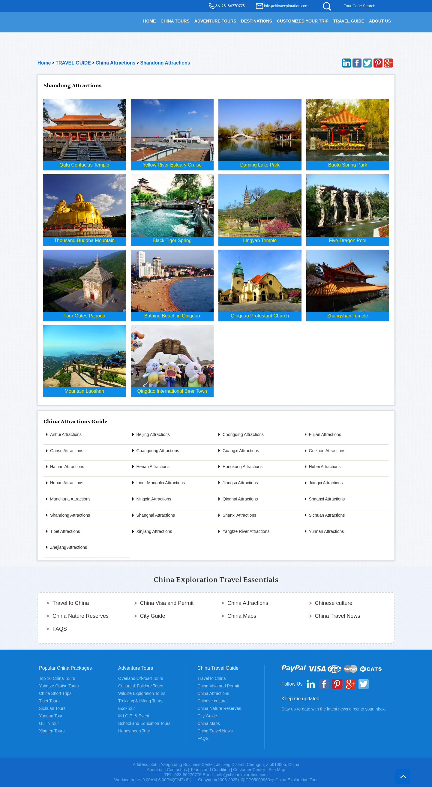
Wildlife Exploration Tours (141, 693)
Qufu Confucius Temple (84, 164)
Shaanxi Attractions (327, 499)
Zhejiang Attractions (68, 547)
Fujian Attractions (325, 434)
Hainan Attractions (67, 466)
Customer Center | (250, 769)
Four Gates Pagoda (84, 315)
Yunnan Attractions (326, 531)
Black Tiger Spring (172, 240)
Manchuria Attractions (70, 499)
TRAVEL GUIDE (348, 21)
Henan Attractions (153, 466)
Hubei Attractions (325, 466)
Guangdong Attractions (157, 450)
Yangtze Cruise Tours (59, 685)
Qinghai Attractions (240, 499)
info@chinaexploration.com (286, 5)
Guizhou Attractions (327, 450)
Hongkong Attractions (242, 466)
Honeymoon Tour (134, 730)
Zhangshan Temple (347, 315)
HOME (149, 21)
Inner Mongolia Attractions (160, 482)
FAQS (59, 629)
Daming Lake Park (260, 164)
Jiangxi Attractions (326, 482)
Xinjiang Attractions (154, 531)
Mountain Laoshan (84, 391)
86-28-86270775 (230, 5)
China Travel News (337, 616)
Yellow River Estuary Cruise (172, 164)
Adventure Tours (215, 21)
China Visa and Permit (167, 603)
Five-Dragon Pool (348, 240)
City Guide (152, 616)
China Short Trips (55, 693)
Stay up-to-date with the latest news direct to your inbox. (333, 709)
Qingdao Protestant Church (260, 315)
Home (44, 62)
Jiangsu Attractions (240, 482)
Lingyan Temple (260, 240)
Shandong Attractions (165, 62)
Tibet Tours (49, 700)
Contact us (177, 769)
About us (155, 769)
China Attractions (116, 62)
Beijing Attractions (153, 434)
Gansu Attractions (66, 450)
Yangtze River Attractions (246, 531)
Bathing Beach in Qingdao (172, 315)
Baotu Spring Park (347, 164)
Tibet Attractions (65, 531)
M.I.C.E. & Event (133, 715)
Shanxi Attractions (239, 515)
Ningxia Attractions (153, 499)
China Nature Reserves (80, 616)
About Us (380, 21)
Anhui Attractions (66, 434)
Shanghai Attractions (155, 515)
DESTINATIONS (256, 21)
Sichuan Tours (52, 708)
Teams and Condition (210, 769)
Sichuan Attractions (327, 515)
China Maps (241, 616)
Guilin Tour (49, 723)
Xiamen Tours (51, 730)
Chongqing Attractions (243, 434)
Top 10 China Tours (57, 678)
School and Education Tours (144, 723)
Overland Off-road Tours (140, 678)
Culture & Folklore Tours (140, 685)
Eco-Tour (126, 708)
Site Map (276, 769)
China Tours (174, 21)
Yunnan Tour (50, 715)
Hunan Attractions (66, 482)
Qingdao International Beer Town (172, 391)
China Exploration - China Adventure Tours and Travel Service (71, 25)
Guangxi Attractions (241, 450)
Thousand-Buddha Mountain (84, 240)
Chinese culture (333, 603)
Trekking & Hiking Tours (140, 700)
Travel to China (70, 603)
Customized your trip (302, 21)
